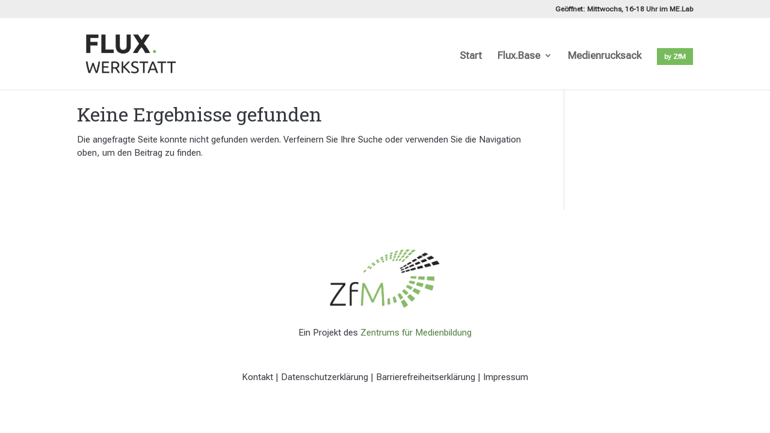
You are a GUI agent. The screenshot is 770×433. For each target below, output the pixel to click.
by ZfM (675, 56)
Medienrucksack (604, 56)
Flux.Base (518, 56)
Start (471, 56)
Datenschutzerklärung (324, 377)
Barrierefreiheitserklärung (425, 377)
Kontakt (257, 377)
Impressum (505, 377)
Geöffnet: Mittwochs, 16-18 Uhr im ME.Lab (624, 9)
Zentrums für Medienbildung (416, 332)
